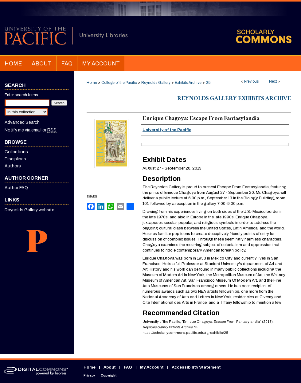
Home (92, 82)
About (110, 367)
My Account (152, 367)
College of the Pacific (119, 82)
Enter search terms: (22, 95)
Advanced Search (22, 122)
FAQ (128, 367)
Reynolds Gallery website (29, 210)
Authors (13, 166)
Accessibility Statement (196, 367)
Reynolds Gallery (155, 82)
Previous (251, 81)
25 (208, 82)
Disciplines (15, 159)
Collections (16, 152)
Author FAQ (16, 188)
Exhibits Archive (188, 82)
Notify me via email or (31, 130)
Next (273, 81)
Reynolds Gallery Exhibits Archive (234, 99)
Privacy (89, 375)
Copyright (109, 375)
